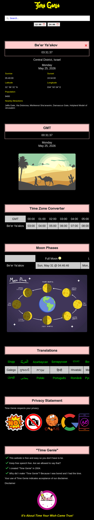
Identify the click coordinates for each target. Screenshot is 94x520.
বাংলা (76, 361)
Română (76, 378)
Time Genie (47, 6)
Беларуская (59, 361)
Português (59, 378)
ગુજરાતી (24, 369)
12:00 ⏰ (40, 24)
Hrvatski (76, 369)
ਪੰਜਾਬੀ (11, 377)
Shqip (11, 361)
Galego (11, 369)
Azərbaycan (40, 362)
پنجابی (24, 378)
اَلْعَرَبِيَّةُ (24, 361)
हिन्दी (59, 370)
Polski (40, 378)
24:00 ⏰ (54, 24)
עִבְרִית (40, 369)
